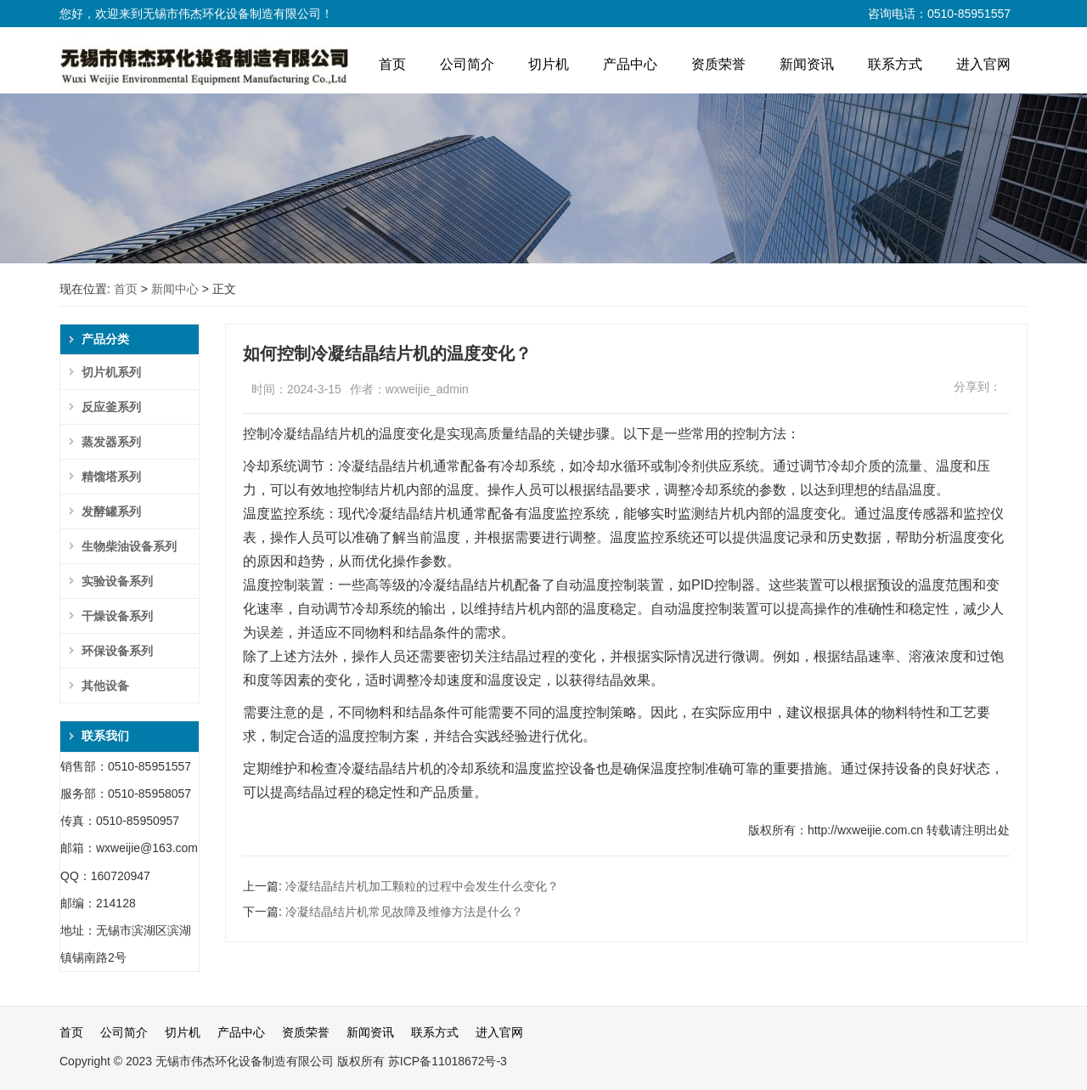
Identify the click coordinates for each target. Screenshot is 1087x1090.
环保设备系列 (117, 651)
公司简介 (467, 64)
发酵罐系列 (111, 511)
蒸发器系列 (111, 442)
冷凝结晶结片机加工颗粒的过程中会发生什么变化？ (422, 886)
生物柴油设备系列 (129, 546)
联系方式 (895, 64)
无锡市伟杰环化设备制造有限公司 (244, 1061)
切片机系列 (111, 372)
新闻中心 (175, 289)
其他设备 (105, 685)
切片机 (548, 64)
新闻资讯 (807, 64)
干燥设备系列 (117, 616)
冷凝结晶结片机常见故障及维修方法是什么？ (404, 911)
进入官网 (983, 64)
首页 (392, 64)
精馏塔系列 (111, 476)
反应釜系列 (111, 407)
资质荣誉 (718, 64)
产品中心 (630, 64)
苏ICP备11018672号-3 (447, 1061)
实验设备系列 (117, 581)
